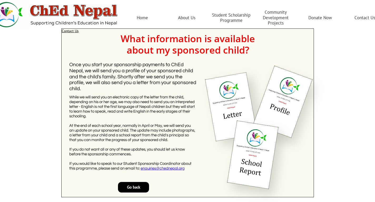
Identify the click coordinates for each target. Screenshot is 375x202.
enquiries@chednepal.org (163, 168)
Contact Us (70, 30)
